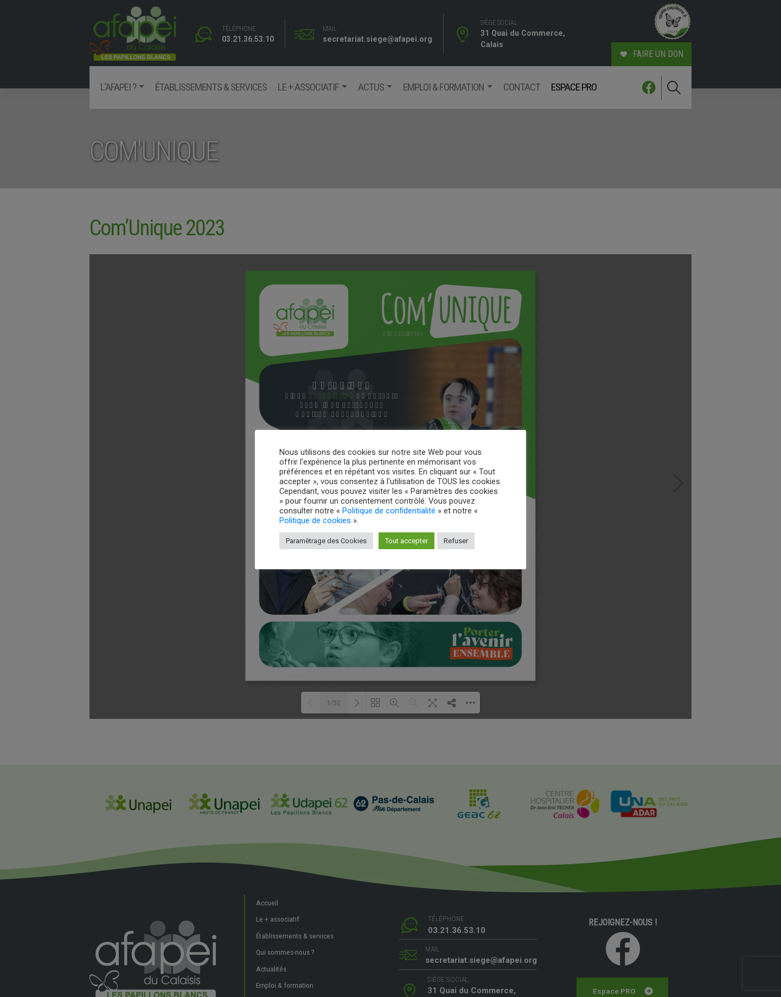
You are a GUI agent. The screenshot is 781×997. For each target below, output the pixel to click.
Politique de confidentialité (389, 511)
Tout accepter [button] (406, 541)
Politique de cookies (315, 520)
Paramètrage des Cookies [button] (326, 541)
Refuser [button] (456, 541)
